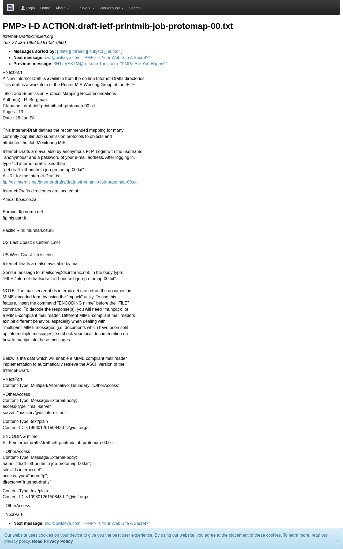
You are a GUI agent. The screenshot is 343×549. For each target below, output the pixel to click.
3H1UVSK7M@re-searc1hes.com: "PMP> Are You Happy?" (110, 63)
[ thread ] (78, 51)
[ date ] (63, 51)
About (62, 8)
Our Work (84, 8)
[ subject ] (96, 51)
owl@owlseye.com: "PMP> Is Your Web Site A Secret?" (97, 57)
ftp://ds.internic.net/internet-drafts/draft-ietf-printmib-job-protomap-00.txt (70, 182)
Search (135, 8)
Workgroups (112, 8)
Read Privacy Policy (52, 541)
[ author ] (113, 51)
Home (45, 8)
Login (28, 8)
